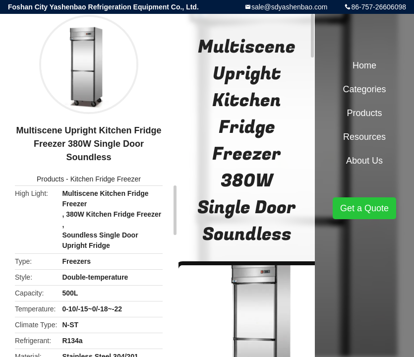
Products (50, 179)
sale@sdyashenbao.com (289, 7)
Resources (364, 137)
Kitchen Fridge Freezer (105, 179)
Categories (364, 89)
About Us (364, 161)
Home (364, 65)
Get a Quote (364, 208)
